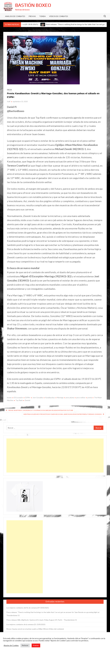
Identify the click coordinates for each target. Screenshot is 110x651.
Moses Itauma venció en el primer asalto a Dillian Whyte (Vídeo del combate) (35, 629)
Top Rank (19, 400)
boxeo (9, 397)
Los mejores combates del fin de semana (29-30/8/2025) (27, 608)
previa (89, 397)
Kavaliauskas (50, 397)
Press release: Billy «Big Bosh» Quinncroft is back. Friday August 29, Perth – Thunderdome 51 (41, 620)
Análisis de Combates (15, 16)
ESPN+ (27, 397)
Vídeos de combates (58, 16)
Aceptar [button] (36, 645)
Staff (8, 101)
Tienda (42, 16)
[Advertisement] (55, 455)
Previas (32, 16)
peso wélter (80, 397)
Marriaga (60, 397)
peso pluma (70, 397)
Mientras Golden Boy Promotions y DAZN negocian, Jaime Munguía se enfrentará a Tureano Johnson (63, 414)
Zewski (27, 400)
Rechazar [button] (25, 645)
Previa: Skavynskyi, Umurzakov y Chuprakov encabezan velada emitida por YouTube (40, 410)
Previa (9, 89)
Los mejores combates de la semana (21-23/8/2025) (25, 624)
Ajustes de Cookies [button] (11, 645)
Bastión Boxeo (33, 5)
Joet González (37, 397)
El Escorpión (18, 397)
